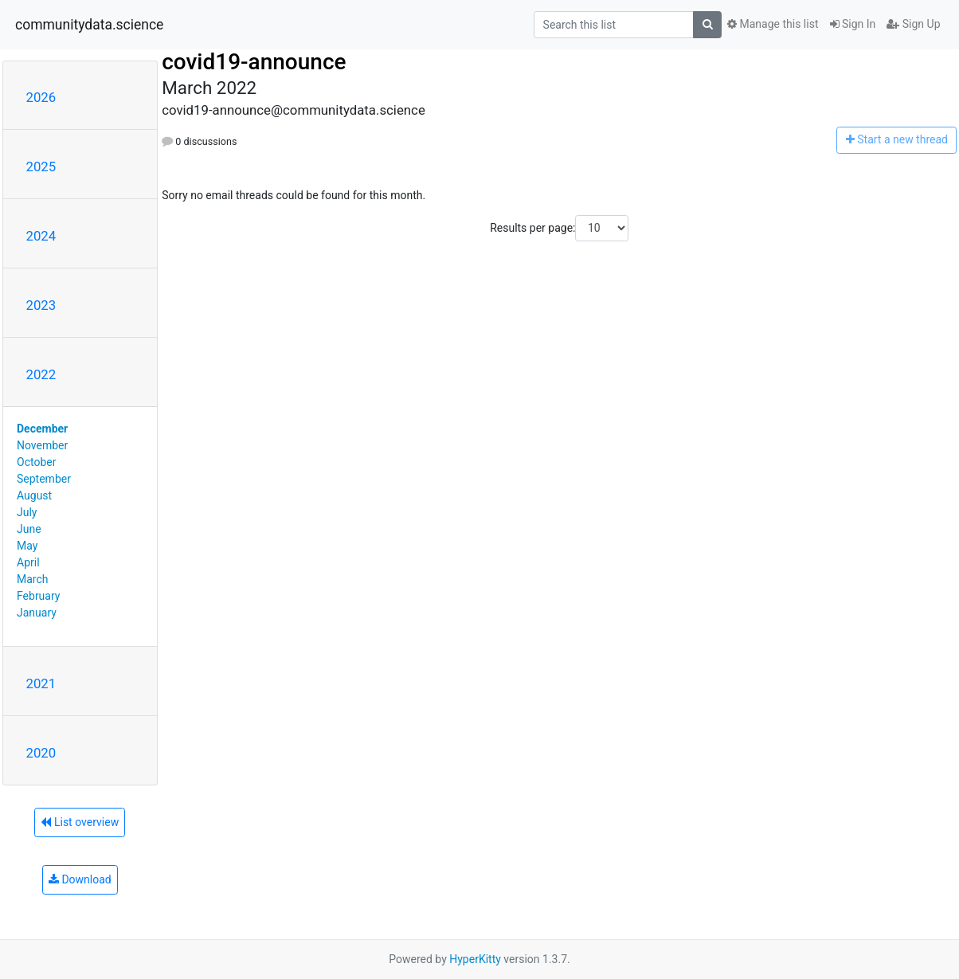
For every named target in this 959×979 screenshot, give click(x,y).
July (27, 512)
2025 (41, 166)
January (37, 612)
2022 (41, 374)
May (27, 545)
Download (80, 879)
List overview (80, 822)
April (28, 562)
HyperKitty (475, 959)
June (29, 529)
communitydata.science (89, 25)
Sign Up (913, 24)
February (38, 595)
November (42, 445)
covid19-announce (254, 62)
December (42, 428)
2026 (41, 97)
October (36, 462)
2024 (41, 236)
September (44, 478)
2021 (41, 683)
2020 (41, 753)
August (34, 495)
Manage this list (772, 24)
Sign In (853, 24)
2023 (41, 305)
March (33, 579)
